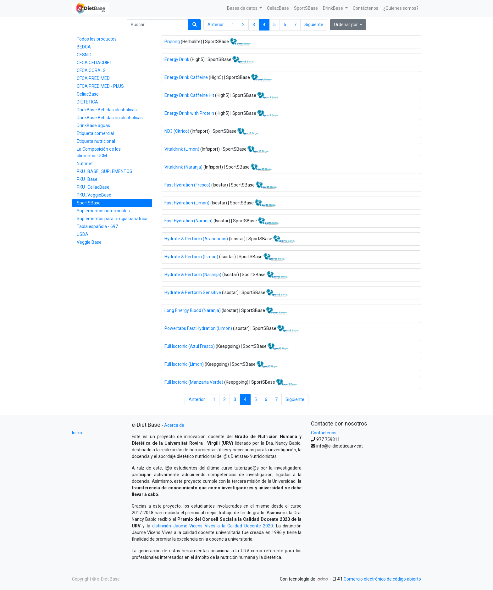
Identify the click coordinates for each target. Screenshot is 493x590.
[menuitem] (277, 8)
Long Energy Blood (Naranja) (192, 310)
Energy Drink (176, 59)
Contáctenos (323, 432)
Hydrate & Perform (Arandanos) (196, 238)
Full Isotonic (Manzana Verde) (193, 381)
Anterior (216, 24)
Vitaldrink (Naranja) (183, 166)
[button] (348, 24)
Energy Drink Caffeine (186, 77)
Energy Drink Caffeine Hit (189, 94)
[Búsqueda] (194, 24)
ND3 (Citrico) (176, 130)
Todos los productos (97, 39)
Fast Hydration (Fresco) (187, 184)
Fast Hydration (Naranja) (188, 220)
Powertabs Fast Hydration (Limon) (198, 328)
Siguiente (313, 24)
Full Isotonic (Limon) (184, 363)
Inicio (77, 432)
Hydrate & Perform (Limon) (191, 256)
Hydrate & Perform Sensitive (192, 292)
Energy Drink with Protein (189, 112)
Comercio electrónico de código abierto (382, 579)
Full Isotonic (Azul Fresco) (189, 345)
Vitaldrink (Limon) (181, 148)
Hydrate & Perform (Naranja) (192, 274)
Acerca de (174, 425)
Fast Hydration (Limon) (187, 202)
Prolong (172, 41)
